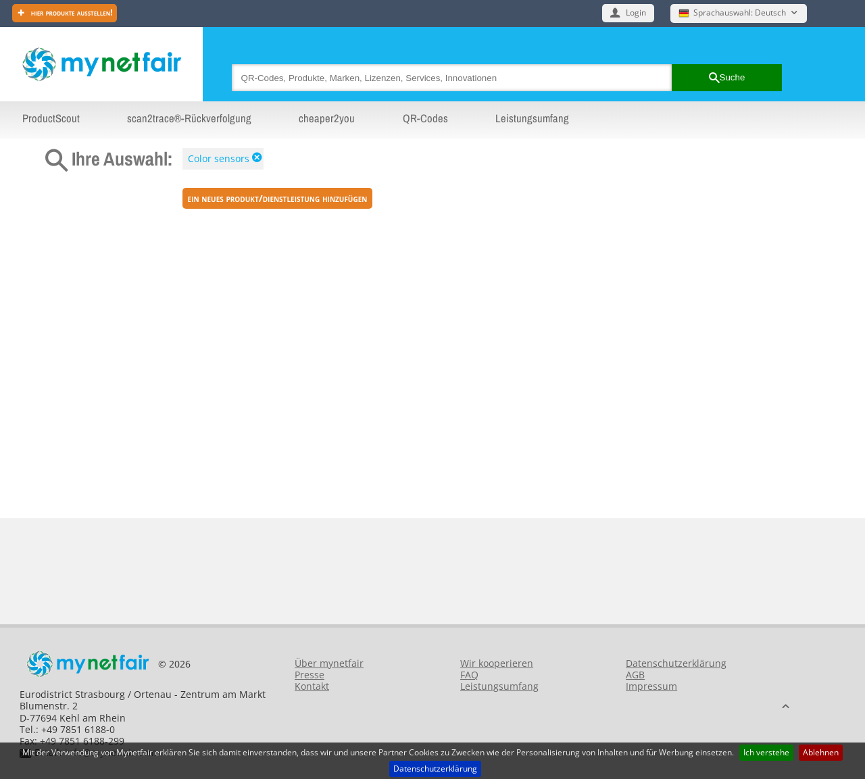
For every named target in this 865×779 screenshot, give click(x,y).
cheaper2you (327, 118)
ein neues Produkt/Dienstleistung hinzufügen (278, 198)
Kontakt (312, 686)
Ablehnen (821, 752)
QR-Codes (425, 118)
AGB (635, 674)
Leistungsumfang (532, 118)
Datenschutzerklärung (435, 768)
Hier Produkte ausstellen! (71, 12)
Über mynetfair (329, 663)
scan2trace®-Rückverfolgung (189, 118)
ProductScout (51, 118)
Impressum (651, 686)
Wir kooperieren (496, 663)
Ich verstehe (766, 752)
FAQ (469, 674)
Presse (309, 674)
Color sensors (218, 158)
